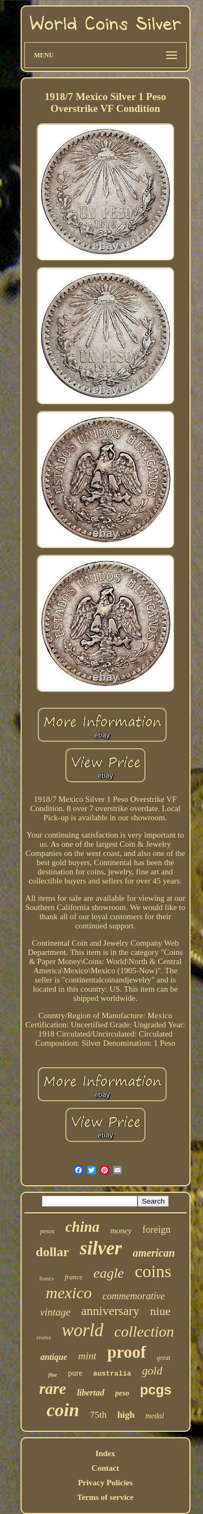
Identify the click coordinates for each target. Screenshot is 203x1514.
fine (52, 1375)
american (154, 1253)
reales (44, 1337)
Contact (105, 1468)
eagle (109, 1273)
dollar (52, 1252)
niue (160, 1311)
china (83, 1227)
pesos (47, 1231)
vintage (55, 1312)
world (82, 1330)
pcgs (155, 1389)
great (164, 1358)
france (73, 1277)
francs (47, 1278)
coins (153, 1271)
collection (144, 1331)
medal (155, 1416)
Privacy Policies (105, 1482)
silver (101, 1248)
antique (53, 1357)
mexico (69, 1292)
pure (75, 1373)
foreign (156, 1229)
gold (152, 1370)
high (126, 1415)
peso (122, 1393)
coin (63, 1410)
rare (52, 1388)
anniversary (110, 1311)
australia (112, 1374)
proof (126, 1352)
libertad (90, 1392)
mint (87, 1356)
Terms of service (105, 1497)
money (121, 1230)
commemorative (133, 1296)
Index (105, 1453)
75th (98, 1415)
